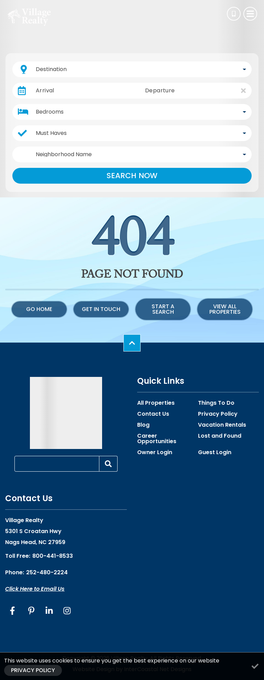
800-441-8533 (52, 556)
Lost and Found (219, 436)
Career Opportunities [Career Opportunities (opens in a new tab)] (156, 438)
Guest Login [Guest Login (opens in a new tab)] (214, 452)
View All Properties (225, 309)
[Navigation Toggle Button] (250, 14)
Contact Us (153, 414)
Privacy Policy (218, 414)
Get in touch (101, 309)
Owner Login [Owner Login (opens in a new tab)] (154, 452)
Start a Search (163, 309)
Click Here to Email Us (35, 589)
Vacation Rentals (222, 425)
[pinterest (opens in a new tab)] (31, 610)
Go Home (39, 309)
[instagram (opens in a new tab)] (67, 610)
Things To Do (216, 403)
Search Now (132, 175)
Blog (143, 425)
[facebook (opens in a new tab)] (13, 610)
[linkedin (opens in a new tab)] (49, 610)
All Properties (156, 403)
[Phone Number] (234, 14)
